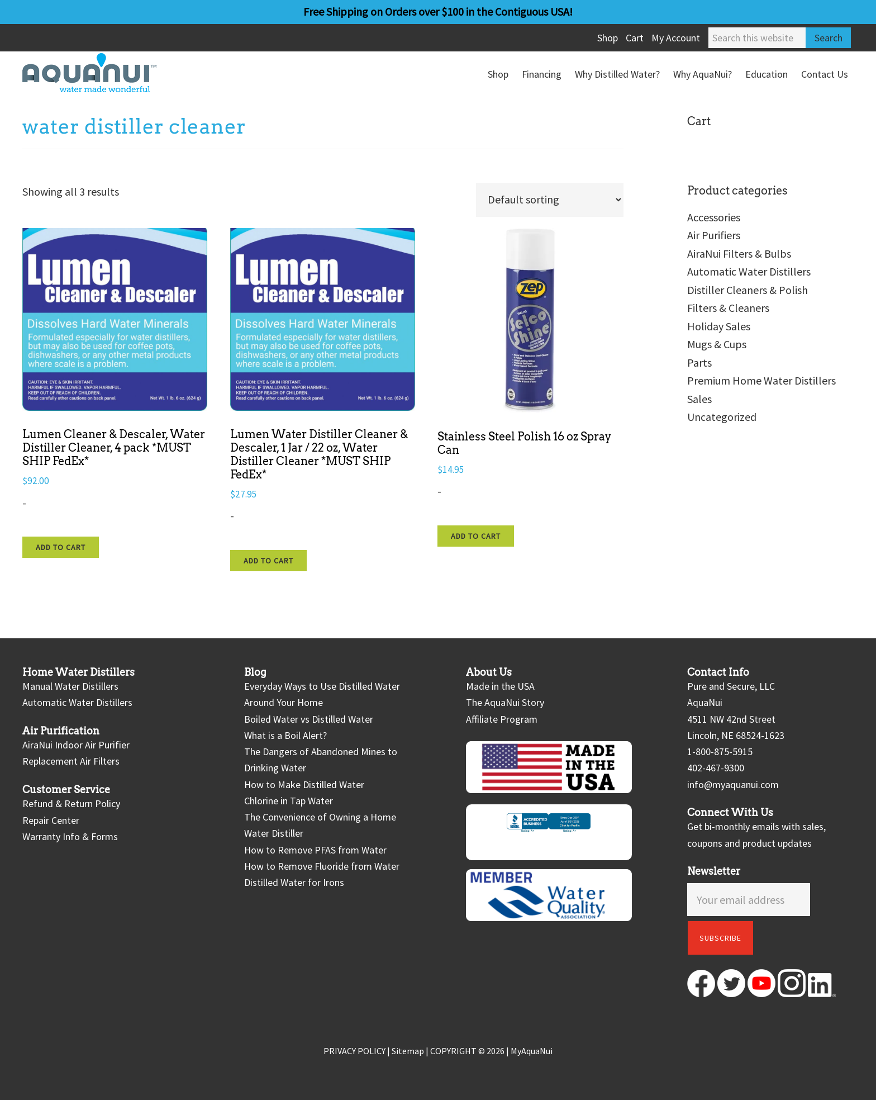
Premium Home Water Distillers (761, 380)
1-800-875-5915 (720, 751)
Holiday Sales (718, 326)
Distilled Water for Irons (294, 882)
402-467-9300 (715, 767)
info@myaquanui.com (733, 784)
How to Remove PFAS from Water (315, 849)
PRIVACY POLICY (354, 1050)
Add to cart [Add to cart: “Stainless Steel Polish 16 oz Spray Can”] (476, 536)
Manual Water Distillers (70, 686)
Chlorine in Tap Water (288, 800)
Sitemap (408, 1050)
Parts (699, 362)
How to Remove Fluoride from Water (321, 866)
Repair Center (50, 820)
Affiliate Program (501, 719)
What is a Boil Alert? (285, 735)
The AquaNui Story (505, 702)
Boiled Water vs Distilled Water (308, 719)
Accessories (713, 217)
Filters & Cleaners (728, 308)
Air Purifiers (713, 235)
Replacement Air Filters (71, 761)
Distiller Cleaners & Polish (747, 290)
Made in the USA (500, 686)
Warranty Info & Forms (70, 836)
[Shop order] (549, 200)
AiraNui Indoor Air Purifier (76, 744)
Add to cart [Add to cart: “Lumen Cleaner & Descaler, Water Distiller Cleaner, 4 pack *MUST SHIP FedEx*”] (60, 547)
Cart (635, 37)
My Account (675, 37)
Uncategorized (721, 417)
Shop (607, 37)
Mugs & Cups (716, 344)
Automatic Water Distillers (749, 271)
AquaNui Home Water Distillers (106, 72)
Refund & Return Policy (71, 803)
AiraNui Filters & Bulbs (739, 253)
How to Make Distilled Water (304, 784)
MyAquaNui (532, 1050)
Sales (699, 399)
